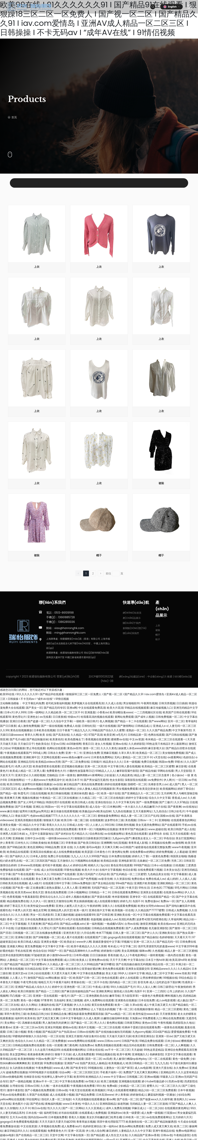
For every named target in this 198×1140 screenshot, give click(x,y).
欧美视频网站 (168, 789)
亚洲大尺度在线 (162, 1068)
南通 (169, 676)
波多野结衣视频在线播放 (37, 784)
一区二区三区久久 (170, 1086)
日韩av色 (166, 1135)
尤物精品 (52, 775)
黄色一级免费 (180, 1059)
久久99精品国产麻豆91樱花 (97, 964)
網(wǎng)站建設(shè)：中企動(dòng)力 (142, 676)
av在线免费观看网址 (158, 1117)
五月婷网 (166, 793)
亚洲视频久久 (140, 1054)
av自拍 (57, 784)
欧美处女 (69, 942)
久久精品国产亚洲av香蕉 (144, 1135)
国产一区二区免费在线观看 (67, 1059)
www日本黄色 (71, 1104)
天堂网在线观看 (50, 757)
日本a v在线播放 (161, 865)
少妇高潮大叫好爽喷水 (23, 1009)
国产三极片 (166, 802)
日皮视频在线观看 (26, 928)
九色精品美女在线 (158, 874)
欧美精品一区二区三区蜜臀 (158, 766)
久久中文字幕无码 (124, 802)
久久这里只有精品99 (47, 1050)
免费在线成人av (155, 879)
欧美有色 (30, 1018)
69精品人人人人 (105, 771)
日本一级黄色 (67, 775)
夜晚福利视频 (53, 1104)
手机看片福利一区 (111, 1072)
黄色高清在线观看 (136, 834)
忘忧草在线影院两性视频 (15, 955)
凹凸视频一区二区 (20, 996)
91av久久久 (43, 874)
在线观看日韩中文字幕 (56, 883)
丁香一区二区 (124, 1009)
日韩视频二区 (134, 1077)
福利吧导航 (50, 1113)
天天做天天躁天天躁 (119, 1036)
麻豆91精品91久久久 (16, 1131)
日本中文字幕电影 (71, 1018)
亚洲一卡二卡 (73, 753)
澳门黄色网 (71, 1045)
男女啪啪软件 (131, 703)
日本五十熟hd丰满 (156, 960)
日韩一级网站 (35, 712)
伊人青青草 (7, 843)
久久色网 (79, 847)
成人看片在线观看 (72, 937)
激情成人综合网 (123, 991)
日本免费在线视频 (120, 856)
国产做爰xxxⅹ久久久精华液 (156, 1099)
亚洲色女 (32, 717)
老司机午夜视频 (51, 865)
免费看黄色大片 (55, 771)
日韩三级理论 (165, 987)
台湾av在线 (131, 924)
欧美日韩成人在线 (83, 802)
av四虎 (107, 1059)
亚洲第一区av (164, 1036)
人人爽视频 (182, 1045)
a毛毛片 (121, 735)
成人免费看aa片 (71, 1126)
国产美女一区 (34, 708)
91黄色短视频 (72, 870)
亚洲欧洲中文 (31, 757)
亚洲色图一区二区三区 (77, 987)
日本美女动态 (172, 870)
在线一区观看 (54, 1045)
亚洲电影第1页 (127, 861)
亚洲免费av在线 (98, 960)
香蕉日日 (88, 744)
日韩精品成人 (143, 726)
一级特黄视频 (155, 955)
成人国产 (174, 784)
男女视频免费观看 (127, 789)
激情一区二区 (91, 748)
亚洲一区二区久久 (144, 942)
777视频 (168, 888)
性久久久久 (54, 1108)
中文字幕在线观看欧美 (74, 807)
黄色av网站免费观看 (131, 1126)
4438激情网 (73, 744)
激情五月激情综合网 (60, 901)
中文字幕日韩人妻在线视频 (124, 766)
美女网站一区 (12, 1023)
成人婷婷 (172, 879)
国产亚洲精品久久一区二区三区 (141, 793)
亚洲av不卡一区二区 (45, 1081)
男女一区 (35, 915)
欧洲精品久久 (94, 1077)
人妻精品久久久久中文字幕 (135, 1131)
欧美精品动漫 (109, 861)
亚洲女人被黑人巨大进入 (70, 906)
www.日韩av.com (108, 1041)
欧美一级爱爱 (131, 1113)
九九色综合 (160, 811)
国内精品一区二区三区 (122, 982)
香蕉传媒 (113, 955)
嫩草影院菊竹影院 (127, 771)
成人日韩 (69, 960)
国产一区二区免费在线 (75, 762)
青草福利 (190, 721)
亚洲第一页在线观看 (45, 996)
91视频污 (126, 942)
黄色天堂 (37, 892)
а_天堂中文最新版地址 (40, 834)
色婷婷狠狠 (166, 937)
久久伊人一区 (38, 901)
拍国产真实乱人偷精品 (93, 1063)
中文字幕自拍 (136, 960)
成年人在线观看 (128, 978)
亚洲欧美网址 (104, 991)
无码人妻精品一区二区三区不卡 (133, 757)
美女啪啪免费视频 (173, 753)
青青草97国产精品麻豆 (133, 829)
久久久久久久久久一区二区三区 (77, 816)
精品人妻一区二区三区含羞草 (152, 775)
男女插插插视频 (83, 901)
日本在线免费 (146, 1000)
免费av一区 (167, 901)
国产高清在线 (61, 735)
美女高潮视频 (129, 951)
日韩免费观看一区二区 (160, 1045)
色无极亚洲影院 (158, 928)
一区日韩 (181, 780)
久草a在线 (136, 1005)
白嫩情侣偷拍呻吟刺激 (114, 1018)
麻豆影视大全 (156, 748)
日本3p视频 (50, 789)
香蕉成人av (179, 798)
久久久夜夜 (22, 915)
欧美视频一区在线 (123, 910)
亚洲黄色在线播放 (126, 1000)
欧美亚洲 (109, 735)
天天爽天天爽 (110, 847)
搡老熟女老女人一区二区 (147, 838)
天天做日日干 (26, 744)
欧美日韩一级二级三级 (74, 820)
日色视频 (178, 865)
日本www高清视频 (29, 865)
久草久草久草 (127, 753)
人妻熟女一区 (112, 1068)
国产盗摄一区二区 (38, 721)
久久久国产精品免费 (159, 730)
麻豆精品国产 (72, 784)
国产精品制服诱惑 (165, 1122)
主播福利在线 (46, 1005)
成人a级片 (35, 883)
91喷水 (179, 762)
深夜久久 (107, 906)
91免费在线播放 (53, 1063)
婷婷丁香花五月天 (15, 906)
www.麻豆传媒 (9, 811)
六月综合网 (88, 933)
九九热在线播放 (122, 811)
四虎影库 (47, 915)
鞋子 (162, 183)
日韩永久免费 (56, 753)
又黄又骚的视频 (64, 915)
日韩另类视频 (167, 703)
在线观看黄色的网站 (183, 820)
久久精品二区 (87, 798)
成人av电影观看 (166, 1000)
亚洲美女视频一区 (11, 825)
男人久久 (99, 1023)
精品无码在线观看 (134, 1045)
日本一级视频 (132, 762)
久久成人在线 (113, 703)
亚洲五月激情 (74, 1036)
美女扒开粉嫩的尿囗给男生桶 (104, 1117)
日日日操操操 (98, 955)
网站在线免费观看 (173, 1018)
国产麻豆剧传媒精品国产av (77, 991)
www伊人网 (83, 942)
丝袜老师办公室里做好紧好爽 (83, 969)
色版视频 (96, 919)
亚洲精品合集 (58, 1014)
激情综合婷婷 (8, 865)
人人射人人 (96, 825)
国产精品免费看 (85, 1095)
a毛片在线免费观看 (77, 919)
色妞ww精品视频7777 (43, 816)
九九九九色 (161, 1063)
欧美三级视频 (109, 1081)
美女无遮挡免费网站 (148, 825)
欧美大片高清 (115, 708)
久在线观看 (27, 879)
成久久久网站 (28, 1005)
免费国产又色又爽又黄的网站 (141, 1072)
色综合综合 (39, 951)
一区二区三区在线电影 (110, 798)
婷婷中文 (57, 987)
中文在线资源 (28, 1126)
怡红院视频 (120, 843)
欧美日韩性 (13, 784)
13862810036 (66, 622)
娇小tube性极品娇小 (154, 1081)
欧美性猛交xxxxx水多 (145, 1014)
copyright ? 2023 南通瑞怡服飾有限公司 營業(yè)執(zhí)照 (42, 676)
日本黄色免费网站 (102, 757)
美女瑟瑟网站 (18, 1054)
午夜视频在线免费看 (82, 1086)
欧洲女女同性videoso (151, 906)
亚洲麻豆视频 (109, 753)
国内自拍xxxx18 (37, 1117)
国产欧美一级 (20, 888)
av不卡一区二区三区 (117, 1050)
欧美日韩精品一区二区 (139, 1063)
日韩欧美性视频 (124, 825)
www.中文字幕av (114, 1077)
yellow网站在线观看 (12, 1099)
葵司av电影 (93, 847)
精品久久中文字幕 (34, 825)
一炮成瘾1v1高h (113, 924)
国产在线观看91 (171, 825)
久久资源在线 (122, 879)
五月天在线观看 (179, 834)
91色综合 (169, 838)
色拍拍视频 (83, 928)
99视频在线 (170, 978)
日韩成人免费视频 (176, 910)
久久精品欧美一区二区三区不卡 (64, 712)
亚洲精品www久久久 (163, 969)
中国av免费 (43, 1059)
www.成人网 (60, 1068)
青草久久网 (31, 735)
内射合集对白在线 (94, 1036)
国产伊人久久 (150, 933)
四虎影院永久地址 (183, 1023)
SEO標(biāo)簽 (183, 676)
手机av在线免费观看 (12, 1095)
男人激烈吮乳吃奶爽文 (55, 1023)
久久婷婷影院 (136, 744)
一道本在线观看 (59, 1086)
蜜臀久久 (152, 1086)
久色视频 (157, 951)
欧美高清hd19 (177, 960)
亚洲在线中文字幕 (99, 910)
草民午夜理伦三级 (15, 1014)
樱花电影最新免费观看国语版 (85, 1014)
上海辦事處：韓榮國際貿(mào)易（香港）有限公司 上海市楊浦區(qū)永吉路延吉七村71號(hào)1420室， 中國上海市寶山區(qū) (78, 643)
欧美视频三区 (56, 843)
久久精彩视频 (37, 775)
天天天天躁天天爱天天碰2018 (57, 1122)
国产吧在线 (37, 1104)
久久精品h (184, 969)
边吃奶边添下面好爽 (168, 982)
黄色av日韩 (149, 1023)
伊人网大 (169, 780)
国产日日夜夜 (8, 726)
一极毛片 (64, 996)
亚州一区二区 (176, 721)
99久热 (100, 1086)
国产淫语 (5, 933)
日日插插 (181, 703)
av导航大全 (92, 1081)
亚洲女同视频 (53, 1027)
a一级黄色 (44, 1009)
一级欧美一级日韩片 (86, 721)
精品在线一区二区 (163, 964)
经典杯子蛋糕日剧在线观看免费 (141, 1027)
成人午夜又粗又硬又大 (157, 1005)
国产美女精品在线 (103, 883)
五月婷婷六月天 (182, 1117)
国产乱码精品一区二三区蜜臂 (128, 874)
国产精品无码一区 (167, 942)
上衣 (35, 183)
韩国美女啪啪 (178, 856)
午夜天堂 (131, 888)
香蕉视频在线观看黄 (97, 739)
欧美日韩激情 (26, 991)
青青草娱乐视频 (85, 1122)
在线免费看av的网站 (142, 852)
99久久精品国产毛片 (123, 987)
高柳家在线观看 (31, 1023)
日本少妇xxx (172, 1041)
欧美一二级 (121, 1005)
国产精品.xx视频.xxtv (72, 924)
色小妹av (177, 775)
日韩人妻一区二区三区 (126, 933)
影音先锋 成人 (146, 982)
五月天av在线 (18, 1117)
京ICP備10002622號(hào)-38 (101, 679)
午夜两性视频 (149, 703)
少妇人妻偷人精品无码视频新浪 (96, 789)
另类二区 (176, 861)
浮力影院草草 (130, 996)
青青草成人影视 (137, 843)
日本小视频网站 (77, 892)
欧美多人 (81, 960)
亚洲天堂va (19, 973)
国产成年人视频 (144, 717)
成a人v (67, 865)
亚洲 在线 (66, 847)
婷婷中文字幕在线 (136, 798)
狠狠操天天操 (51, 820)
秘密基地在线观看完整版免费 (153, 847)
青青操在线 (77, 982)
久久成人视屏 (91, 1018)
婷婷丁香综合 (186, 789)
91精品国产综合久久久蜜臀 (108, 730)
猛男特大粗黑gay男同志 (34, 811)
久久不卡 (24, 1108)
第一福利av (110, 1126)
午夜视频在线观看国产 (17, 753)
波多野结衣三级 (114, 820)
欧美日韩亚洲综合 (143, 1036)
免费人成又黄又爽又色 (158, 1126)
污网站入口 (7, 816)
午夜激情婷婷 (183, 987)
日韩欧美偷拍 (38, 843)
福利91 (19, 1018)
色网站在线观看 (56, 748)
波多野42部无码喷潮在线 (151, 919)
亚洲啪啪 (164, 820)
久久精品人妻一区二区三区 (63, 964)
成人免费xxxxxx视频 (30, 789)
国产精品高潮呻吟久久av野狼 (81, 951)
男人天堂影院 (183, 771)
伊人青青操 (122, 1095)
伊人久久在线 (82, 1005)
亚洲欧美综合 (167, 933)
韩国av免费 (166, 762)
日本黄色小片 (102, 852)
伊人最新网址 (179, 744)
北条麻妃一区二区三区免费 (153, 861)
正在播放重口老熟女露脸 (45, 888)
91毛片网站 (181, 888)
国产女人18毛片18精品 (31, 802)
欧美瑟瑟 (87, 852)
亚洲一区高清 (76, 1131)
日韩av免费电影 (81, 883)
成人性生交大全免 (116, 1135)
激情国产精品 (35, 978)
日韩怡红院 (88, 726)
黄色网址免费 (120, 852)
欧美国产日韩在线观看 (176, 712)
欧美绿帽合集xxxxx (121, 712)
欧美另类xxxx (23, 892)
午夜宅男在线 (28, 982)
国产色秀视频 (88, 879)
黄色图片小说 (20, 1104)
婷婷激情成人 (138, 1095)
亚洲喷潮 (84, 888)
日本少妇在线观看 (39, 973)
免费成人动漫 (72, 726)
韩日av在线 (39, 1108)
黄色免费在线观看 (113, 969)
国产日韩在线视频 (177, 735)
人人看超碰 (181, 852)
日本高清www (70, 879)
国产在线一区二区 (127, 1099)
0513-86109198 (64, 613)
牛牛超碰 (191, 811)
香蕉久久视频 (77, 1117)
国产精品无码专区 (54, 708)
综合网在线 (96, 834)
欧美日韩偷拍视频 (58, 793)
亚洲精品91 (167, 1072)
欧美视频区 (99, 1090)
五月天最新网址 (142, 811)
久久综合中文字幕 (61, 721)
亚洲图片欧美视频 (145, 883)
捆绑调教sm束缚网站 (90, 775)
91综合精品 (185, 978)
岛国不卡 (137, 901)
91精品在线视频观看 (137, 708)
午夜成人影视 (101, 987)
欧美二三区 (181, 1126)
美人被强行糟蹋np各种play (130, 1059)
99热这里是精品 (153, 1050)
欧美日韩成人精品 (28, 942)
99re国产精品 (124, 883)
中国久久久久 (90, 1104)
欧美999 (79, 1077)
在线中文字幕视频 (110, 870)
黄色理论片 (19, 717)
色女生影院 (116, 780)
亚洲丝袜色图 (79, 793)
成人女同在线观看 (52, 870)
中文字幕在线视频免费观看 (153, 915)
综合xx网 (64, 1072)
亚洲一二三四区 (156, 991)
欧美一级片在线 (110, 793)
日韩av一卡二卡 (147, 820)
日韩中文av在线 (34, 838)
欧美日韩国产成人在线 (181, 829)
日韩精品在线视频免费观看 (107, 928)
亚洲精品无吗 (26, 762)
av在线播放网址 (114, 834)
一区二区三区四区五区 (84, 1072)
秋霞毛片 (23, 793)
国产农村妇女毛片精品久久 (71, 834)
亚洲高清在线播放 (41, 852)
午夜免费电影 (44, 1068)
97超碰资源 (38, 955)
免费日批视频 (149, 762)
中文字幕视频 (18, 924)
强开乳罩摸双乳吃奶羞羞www (156, 946)
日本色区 (156, 888)
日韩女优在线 (95, 1050)
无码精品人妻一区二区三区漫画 (149, 1104)
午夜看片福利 (61, 982)
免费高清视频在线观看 (108, 1045)
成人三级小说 (12, 829)
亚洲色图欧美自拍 (97, 996)
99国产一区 (55, 951)
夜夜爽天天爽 (12, 798)
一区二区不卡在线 (97, 982)
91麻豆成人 (138, 1108)
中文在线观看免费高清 (91, 708)
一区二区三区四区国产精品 (39, 861)
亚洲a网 (72, 708)
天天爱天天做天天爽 (63, 973)
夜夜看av (5, 1027)
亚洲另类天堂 (71, 933)
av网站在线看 (30, 829)
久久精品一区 (79, 735)
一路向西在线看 (174, 955)
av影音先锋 (105, 879)
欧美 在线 (45, 735)
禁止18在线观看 (35, 748)
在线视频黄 (96, 820)
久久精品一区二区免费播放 (49, 1041)
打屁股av (170, 1113)
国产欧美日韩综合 (88, 843)
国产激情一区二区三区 (182, 928)
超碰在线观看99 (85, 915)
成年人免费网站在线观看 (99, 1000)
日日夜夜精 (59, 717)
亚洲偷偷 (17, 838)
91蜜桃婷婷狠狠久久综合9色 (29, 1036)
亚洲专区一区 (138, 897)
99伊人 (122, 973)
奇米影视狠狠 (120, 897)
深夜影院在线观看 (135, 780)
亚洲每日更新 (23, 937)
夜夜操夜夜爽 (35, 1054)
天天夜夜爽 (34, 924)
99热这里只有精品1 (157, 744)
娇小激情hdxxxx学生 (59, 955)
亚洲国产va (71, 1063)
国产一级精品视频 (20, 1081)
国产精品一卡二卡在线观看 (131, 721)
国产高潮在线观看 (64, 928)
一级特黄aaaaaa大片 (59, 838)
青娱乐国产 (22, 816)
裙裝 (78, 183)
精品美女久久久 (112, 762)
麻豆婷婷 (111, 1131)
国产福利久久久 (19, 856)
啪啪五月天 (45, 982)
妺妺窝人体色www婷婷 (132, 748)
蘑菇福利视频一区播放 (161, 1095)
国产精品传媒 (148, 771)
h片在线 (161, 807)
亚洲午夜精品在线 (163, 1131)
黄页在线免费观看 (102, 1005)
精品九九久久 (82, 730)
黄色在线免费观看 (92, 784)
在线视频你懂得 (143, 1009)
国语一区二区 (93, 1059)
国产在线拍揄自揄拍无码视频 (133, 964)
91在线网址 (33, 1099)
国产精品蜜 (97, 1135)
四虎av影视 (175, 1081)
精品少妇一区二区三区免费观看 (157, 1090)
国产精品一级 (8, 793)
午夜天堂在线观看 (80, 1090)
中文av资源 (136, 739)
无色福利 (59, 1000)
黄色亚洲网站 (35, 847)
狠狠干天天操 (63, 1054)
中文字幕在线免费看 (71, 1081)
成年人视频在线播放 (78, 897)
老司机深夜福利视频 (58, 703)
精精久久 (93, 865)
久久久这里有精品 (186, 1072)
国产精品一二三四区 (48, 991)
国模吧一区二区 (137, 784)
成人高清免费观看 (83, 1054)
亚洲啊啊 (106, 843)
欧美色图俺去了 (74, 739)
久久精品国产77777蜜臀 (149, 910)
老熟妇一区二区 (135, 730)
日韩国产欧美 (129, 1041)
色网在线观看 (156, 735)
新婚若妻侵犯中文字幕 (106, 942)
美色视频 (130, 820)
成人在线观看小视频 (62, 1095)
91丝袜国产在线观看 (63, 874)
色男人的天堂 (23, 766)
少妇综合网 (183, 1095)
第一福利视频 (94, 924)
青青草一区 (85, 829)
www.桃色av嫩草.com (75, 757)
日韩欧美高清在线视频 (13, 883)
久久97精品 (181, 802)
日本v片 (9, 712)
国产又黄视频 (64, 1005)
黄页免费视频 (33, 946)
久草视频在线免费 (160, 843)
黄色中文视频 (86, 1027)
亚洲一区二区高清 (95, 766)
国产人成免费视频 (136, 928)
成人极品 (182, 1000)
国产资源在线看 (100, 897)
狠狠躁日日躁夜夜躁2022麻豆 (92, 838)
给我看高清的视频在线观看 (97, 717)
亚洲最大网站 (15, 946)
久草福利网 (175, 919)
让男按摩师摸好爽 (151, 978)
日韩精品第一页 (137, 735)
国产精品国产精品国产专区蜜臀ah (25, 964)
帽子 (120, 183)
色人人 (124, 955)
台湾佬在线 (16, 1086)
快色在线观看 (110, 978)
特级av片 (73, 717)
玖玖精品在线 (33, 969)
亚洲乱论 (38, 807)
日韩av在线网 (85, 1032)
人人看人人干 (18, 978)
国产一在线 (32, 870)
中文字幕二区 (128, 946)
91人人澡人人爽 (146, 987)
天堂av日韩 (57, 744)
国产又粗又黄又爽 (48, 1018)
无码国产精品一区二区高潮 (108, 888)
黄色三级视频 (74, 1000)
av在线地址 (190, 807)
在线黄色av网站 (173, 892)
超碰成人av (110, 919)
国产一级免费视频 (147, 802)
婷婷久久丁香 (140, 856)
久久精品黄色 (124, 775)
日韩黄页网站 (132, 1023)
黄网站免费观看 (124, 717)
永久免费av (180, 1068)
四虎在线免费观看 (66, 829)
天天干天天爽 (118, 960)
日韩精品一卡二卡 (99, 892)
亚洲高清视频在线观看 (28, 820)
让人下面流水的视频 (103, 1009)
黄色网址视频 (115, 1023)
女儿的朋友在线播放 (22, 1068)
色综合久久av (23, 1041)
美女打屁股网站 (185, 838)
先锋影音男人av (158, 784)
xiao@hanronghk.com (69, 628)
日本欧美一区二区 (134, 1117)
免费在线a (137, 879)
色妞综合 (188, 757)
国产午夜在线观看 (23, 874)
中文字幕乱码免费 (33, 703)
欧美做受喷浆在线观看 (46, 766)
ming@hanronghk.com (69, 633)
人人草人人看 (69, 888)
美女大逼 (111, 973)
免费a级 (112, 1086)
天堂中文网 (56, 1135)
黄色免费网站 (81, 1009)
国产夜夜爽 (174, 807)
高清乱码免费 (127, 919)
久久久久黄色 (109, 748)
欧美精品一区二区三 (148, 753)
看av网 (110, 1099)
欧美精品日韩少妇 (38, 1014)
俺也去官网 (39, 910)
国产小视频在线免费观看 (40, 1090)
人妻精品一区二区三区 (20, 960)
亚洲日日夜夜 (18, 721)
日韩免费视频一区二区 (169, 717)
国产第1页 (127, 1068)
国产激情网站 (125, 726)
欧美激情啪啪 (26, 1059)
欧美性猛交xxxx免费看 (40, 906)
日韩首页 (188, 861)
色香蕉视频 (13, 897)
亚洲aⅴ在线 (120, 744)
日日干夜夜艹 (65, 730)
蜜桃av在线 (70, 1027)
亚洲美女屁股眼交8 (137, 969)
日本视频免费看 (57, 1117)
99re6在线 (47, 829)
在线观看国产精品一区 (161, 897)
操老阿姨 (122, 1104)
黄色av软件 (74, 748)
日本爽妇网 (114, 807)
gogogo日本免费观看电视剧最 (19, 1122)
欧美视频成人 (116, 1063)
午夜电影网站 (138, 955)
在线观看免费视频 (125, 906)
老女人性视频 (103, 744)
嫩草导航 (114, 996)
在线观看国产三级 (95, 937)
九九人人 (76, 856)
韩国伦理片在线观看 (58, 802)
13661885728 (66, 617)
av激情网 (177, 843)
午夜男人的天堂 (21, 910)
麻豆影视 (181, 766)
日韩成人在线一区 (77, 825)
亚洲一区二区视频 (53, 969)
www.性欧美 (182, 973)
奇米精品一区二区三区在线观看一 (165, 739)
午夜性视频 (164, 1023)
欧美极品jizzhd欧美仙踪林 (95, 811)
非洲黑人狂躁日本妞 (12, 834)
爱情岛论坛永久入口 (52, 897)
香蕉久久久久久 (55, 825)
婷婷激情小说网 (110, 951)
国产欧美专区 (78, 1068)
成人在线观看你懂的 (106, 901)
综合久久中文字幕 (159, 798)
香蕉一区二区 (15, 919)
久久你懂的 (11, 1108)
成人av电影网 (143, 1068)
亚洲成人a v (160, 726)
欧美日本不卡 (74, 780)
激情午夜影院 (15, 1090)
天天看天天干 (182, 937)
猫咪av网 (145, 951)
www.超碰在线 (157, 829)
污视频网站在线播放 (105, 829)
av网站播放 (52, 978)
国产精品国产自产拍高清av (58, 1032)
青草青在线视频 (13, 969)
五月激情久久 (65, 861)
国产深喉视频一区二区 (46, 937)
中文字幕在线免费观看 (49, 960)
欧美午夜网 (123, 1054)
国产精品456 (50, 924)
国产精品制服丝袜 (37, 739)
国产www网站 (157, 721)
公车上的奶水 (175, 991)
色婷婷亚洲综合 (92, 1126)
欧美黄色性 (56, 739)
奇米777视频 (103, 933)
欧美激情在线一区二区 (139, 1122)
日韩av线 (61, 1090)
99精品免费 (52, 847)
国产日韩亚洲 (104, 915)
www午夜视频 (180, 847)
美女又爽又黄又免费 (48, 879)
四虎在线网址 (67, 789)
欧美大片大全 (90, 870)
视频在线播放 (30, 798)
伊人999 (20, 712)
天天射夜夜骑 (168, 1014)
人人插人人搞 (187, 879)
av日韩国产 (127, 847)
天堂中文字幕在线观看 (178, 1054)
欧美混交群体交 (148, 789)
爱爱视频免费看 (180, 1032)
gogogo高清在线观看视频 (124, 937)
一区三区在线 (56, 1036)
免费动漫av (152, 901)
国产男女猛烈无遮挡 (96, 780)
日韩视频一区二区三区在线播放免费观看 (37, 933)
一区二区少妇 (155, 1108)
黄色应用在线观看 (121, 865)
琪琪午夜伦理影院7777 (111, 1122)
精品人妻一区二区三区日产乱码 (140, 816)
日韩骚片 (96, 762)
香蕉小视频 (34, 1032)
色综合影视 (129, 870)
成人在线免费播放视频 (66, 852)
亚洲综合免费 (91, 753)
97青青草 (46, 1000)
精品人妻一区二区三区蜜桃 (181, 951)
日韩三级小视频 (16, 1032)
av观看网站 (174, 757)
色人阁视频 (106, 721)
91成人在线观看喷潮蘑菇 (122, 1090)
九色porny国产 (121, 838)
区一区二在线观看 (160, 1059)
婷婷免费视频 (164, 852)
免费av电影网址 (185, 1131)
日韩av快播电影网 (11, 1077)
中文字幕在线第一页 (77, 1135)
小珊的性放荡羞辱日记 (80, 771)
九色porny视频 (141, 1032)
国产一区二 (77, 996)
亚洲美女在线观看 (151, 892)
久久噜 (44, 1086)
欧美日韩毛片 (56, 919)
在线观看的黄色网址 (177, 1108)
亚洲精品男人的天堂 (60, 910)
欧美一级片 (80, 910)
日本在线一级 (34, 1113)
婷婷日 (49, 1054)
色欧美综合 (42, 744)
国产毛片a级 (17, 739)
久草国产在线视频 (37, 1095)
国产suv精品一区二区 (118, 1014)
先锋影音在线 (32, 1077)
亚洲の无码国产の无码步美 (93, 874)
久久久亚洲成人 (94, 1108)
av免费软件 (155, 780)
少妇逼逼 (109, 775)
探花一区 (66, 978)
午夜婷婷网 (94, 906)
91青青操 (71, 843)
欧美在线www (166, 924)
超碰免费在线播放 (17, 1072)
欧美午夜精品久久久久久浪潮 (88, 946)
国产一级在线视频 (52, 726)
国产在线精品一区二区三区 (32, 1135)
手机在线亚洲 (23, 951)
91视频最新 (18, 748)
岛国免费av (86, 1045)
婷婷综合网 (79, 865)
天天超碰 (136, 1050)
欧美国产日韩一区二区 (86, 978)
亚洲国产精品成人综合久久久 (32, 987)
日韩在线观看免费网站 (125, 892)
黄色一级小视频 (29, 1000)
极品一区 (94, 793)
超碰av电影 (7, 1135)
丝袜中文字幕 (136, 973)
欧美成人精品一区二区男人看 (27, 771)
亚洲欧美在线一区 (125, 915)
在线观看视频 (38, 1131)
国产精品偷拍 (150, 937)
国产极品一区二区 (82, 1023)
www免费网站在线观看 (81, 1041)
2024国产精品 (161, 1032)
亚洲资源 (37, 1063)
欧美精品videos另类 (48, 762)
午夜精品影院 (182, 1135)
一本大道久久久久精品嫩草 (138, 807)
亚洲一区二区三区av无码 (28, 1027)
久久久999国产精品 (95, 856)
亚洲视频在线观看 (129, 1081)
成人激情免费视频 (28, 726)
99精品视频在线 (105, 1054)
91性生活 (143, 888)
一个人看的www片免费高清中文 (44, 780)
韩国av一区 (52, 807)
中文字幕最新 (179, 874)
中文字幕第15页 (181, 730)
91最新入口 (166, 1077)
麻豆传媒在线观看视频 (64, 811)
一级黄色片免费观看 (151, 996)
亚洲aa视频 (151, 1077)
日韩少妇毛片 (176, 811)
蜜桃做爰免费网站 (108, 816)
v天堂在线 (160, 757)
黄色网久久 (180, 1099)
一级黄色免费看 (159, 856)
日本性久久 (22, 843)
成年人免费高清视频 (118, 1108)
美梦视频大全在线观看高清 (87, 703)
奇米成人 (113, 946)
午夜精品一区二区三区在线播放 (59, 798)
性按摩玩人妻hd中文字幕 (57, 1077)
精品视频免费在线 (18, 901)
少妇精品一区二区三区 (131, 1086)
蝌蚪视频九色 (173, 996)
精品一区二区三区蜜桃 (168, 1009)
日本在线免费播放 (35, 919)
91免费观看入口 (152, 1018)
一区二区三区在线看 (108, 1027)
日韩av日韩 (32, 1086)
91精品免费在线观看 (151, 1041)
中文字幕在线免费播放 (90, 973)
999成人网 (39, 753)
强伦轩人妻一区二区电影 (56, 1099)
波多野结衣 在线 (158, 834)
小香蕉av (102, 712)
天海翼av (135, 1018)
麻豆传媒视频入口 (161, 708)
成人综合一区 (97, 807)
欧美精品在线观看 (18, 852)
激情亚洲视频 (148, 924)
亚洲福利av (115, 1113)
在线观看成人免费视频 (92, 1113)
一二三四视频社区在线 (147, 712)
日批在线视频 (38, 793)
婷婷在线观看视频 (115, 784)
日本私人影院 (38, 856)
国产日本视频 (23, 807)
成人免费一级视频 (152, 1113)
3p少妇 (104, 865)
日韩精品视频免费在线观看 (28, 1045)
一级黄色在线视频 (172, 1027)
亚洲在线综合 (103, 802)
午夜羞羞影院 (30, 897)
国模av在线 (167, 816)
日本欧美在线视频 (44, 730)
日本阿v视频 (80, 955)
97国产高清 (95, 735)
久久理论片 (45, 928)
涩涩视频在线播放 (72, 766)
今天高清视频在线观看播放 (89, 1099)
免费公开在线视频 (58, 856)
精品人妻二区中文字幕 (159, 973)
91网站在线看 (165, 771)
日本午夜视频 (186, 1090)
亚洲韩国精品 (108, 1104)
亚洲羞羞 (89, 712)
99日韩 (109, 825)
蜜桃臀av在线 (119, 739)
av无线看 (45, 717)
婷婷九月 (125, 901)
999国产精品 (142, 865)
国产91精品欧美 (16, 847)
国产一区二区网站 (73, 1108)
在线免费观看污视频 (150, 870)
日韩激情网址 (16, 780)
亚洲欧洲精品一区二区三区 (173, 883)
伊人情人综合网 (95, 1131)
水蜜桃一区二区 (61, 1009)
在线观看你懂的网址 (73, 1050)
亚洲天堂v (21, 775)
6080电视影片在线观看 (43, 1072)
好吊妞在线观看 (68, 1113)
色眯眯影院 (156, 1054)
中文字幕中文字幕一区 (55, 946)
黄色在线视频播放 (21, 730)
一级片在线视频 (106, 726)
